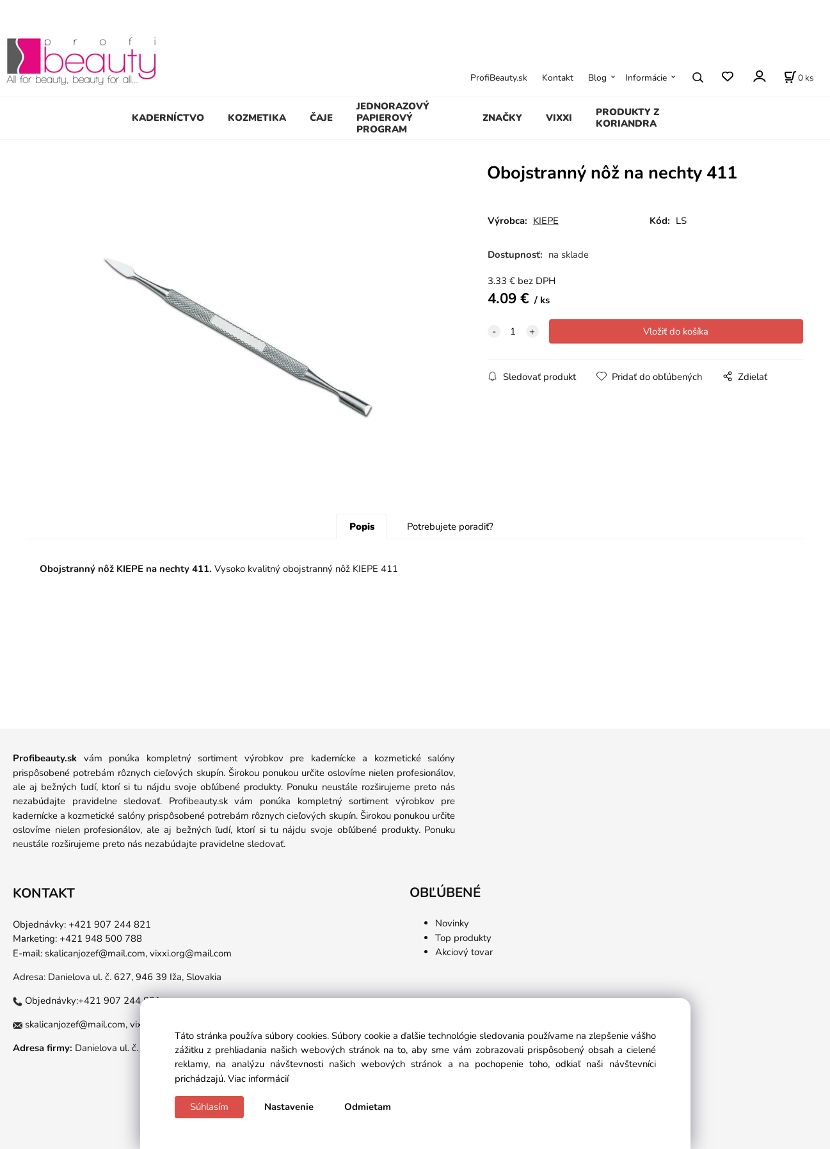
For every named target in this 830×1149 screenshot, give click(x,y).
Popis (361, 526)
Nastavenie (289, 1106)
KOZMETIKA (257, 117)
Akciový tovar (464, 952)
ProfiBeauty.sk (498, 78)
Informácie (646, 78)
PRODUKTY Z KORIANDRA (627, 118)
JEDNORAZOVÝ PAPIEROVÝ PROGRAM (392, 118)
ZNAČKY (502, 117)
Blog (597, 78)
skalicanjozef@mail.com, (96, 953)
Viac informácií (258, 1078)
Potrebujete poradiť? (450, 526)
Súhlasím (209, 1106)
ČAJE (321, 117)
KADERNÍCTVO (168, 117)
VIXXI (559, 117)
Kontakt (557, 78)
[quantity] (513, 331)
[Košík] (798, 77)
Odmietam (367, 1106)
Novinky (452, 923)
